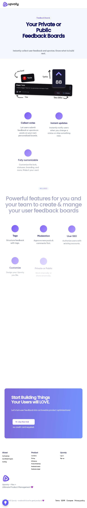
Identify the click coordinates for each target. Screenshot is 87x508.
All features (34, 461)
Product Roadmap (36, 464)
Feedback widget (35, 469)
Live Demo (34, 456)
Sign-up (62, 458)
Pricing (33, 458)
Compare (69, 501)
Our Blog (4, 462)
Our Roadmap (5, 456)
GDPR (63, 501)
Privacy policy (80, 501)
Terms (57, 501)
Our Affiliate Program (7, 459)
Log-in (62, 456)
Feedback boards (35, 466)
